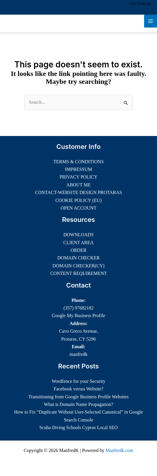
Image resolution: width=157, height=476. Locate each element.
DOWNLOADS (78, 234)
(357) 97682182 (78, 307)
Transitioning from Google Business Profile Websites (78, 396)
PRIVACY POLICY (78, 176)
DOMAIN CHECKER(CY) (78, 265)
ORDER (78, 250)
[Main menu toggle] (150, 21)
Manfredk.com (120, 450)
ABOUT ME (78, 184)
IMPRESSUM (78, 169)
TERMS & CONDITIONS (78, 161)
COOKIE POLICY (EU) (78, 200)
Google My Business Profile (78, 315)
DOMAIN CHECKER (78, 257)
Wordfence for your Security (78, 381)
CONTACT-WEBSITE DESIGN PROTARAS (78, 192)
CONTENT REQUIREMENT (78, 273)
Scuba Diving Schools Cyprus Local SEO (78, 427)
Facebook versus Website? (78, 388)
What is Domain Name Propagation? (78, 404)
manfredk (78, 354)
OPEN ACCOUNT (78, 207)
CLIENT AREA (78, 242)
